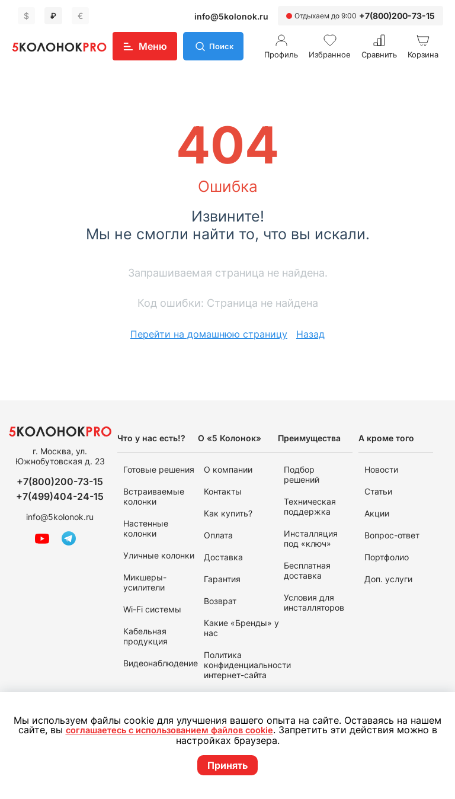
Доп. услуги (388, 579)
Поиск (223, 46)
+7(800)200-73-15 (397, 16)
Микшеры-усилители (144, 582)
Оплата (218, 535)
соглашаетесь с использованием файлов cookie (173, 731)
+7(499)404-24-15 (60, 496)
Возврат (220, 601)
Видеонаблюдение (160, 663)
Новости (381, 469)
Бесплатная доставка (307, 570)
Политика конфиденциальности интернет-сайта (247, 665)
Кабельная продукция (145, 636)
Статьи (378, 491)
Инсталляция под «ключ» (311, 538)
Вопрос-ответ (391, 535)
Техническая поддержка (310, 506)
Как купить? (228, 513)
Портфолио (386, 557)
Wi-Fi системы (152, 609)
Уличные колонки (158, 555)
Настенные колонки (145, 528)
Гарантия (222, 579)
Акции (376, 513)
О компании (228, 469)
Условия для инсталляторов (314, 602)
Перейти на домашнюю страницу (208, 334)
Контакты (223, 491)
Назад (310, 334)
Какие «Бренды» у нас (241, 628)
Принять (227, 765)
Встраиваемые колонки (153, 496)
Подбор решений (301, 474)
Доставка (223, 557)
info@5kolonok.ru (231, 16)
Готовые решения (158, 469)
